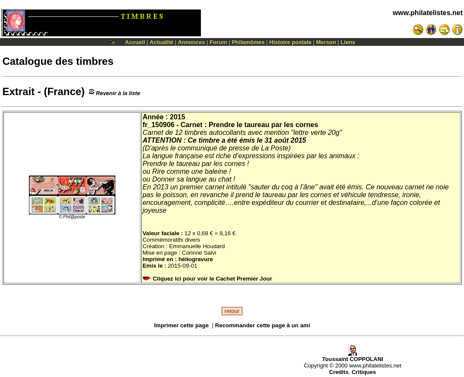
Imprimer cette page (181, 325)
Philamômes (248, 42)
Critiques (364, 372)
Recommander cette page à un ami (262, 325)
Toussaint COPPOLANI (352, 356)
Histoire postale (290, 42)
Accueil (135, 42)
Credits (339, 372)
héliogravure (195, 259)
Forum (218, 42)
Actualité (161, 42)
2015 (177, 117)
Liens (347, 42)
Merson (326, 42)
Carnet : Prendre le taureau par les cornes (249, 124)
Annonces (191, 42)
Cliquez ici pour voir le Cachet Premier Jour (208, 278)
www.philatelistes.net (428, 12)
